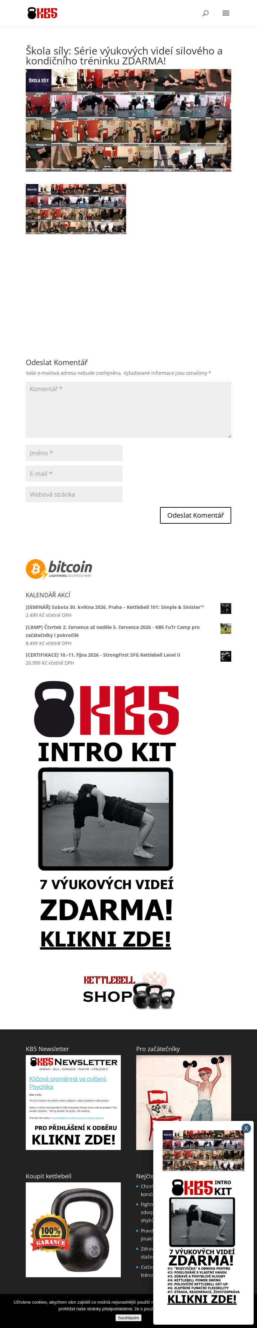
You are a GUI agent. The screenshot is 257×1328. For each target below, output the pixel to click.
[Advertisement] (128, 281)
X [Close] (246, 1128)
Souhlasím (128, 1317)
